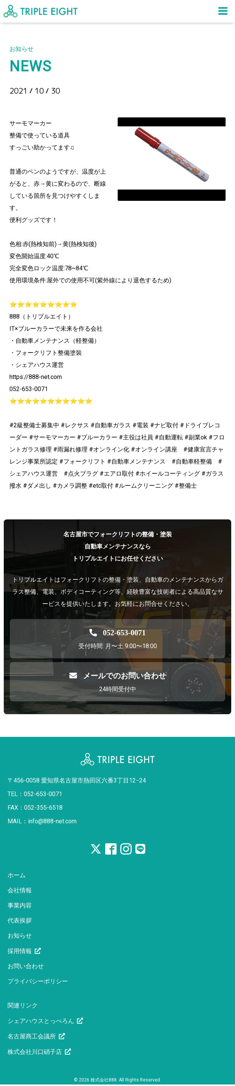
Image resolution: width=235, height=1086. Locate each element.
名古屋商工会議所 (32, 1036)
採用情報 (20, 951)
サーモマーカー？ (51, 103)
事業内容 (20, 905)
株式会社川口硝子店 (35, 1051)
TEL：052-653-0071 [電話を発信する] (35, 794)
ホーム (17, 875)
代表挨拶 (20, 920)
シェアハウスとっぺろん (41, 1020)
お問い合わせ (26, 966)
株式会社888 (104, 1080)
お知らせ (20, 935)
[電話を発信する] (117, 632)
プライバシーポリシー (38, 981)
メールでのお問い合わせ (117, 675)
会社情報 (20, 890)
